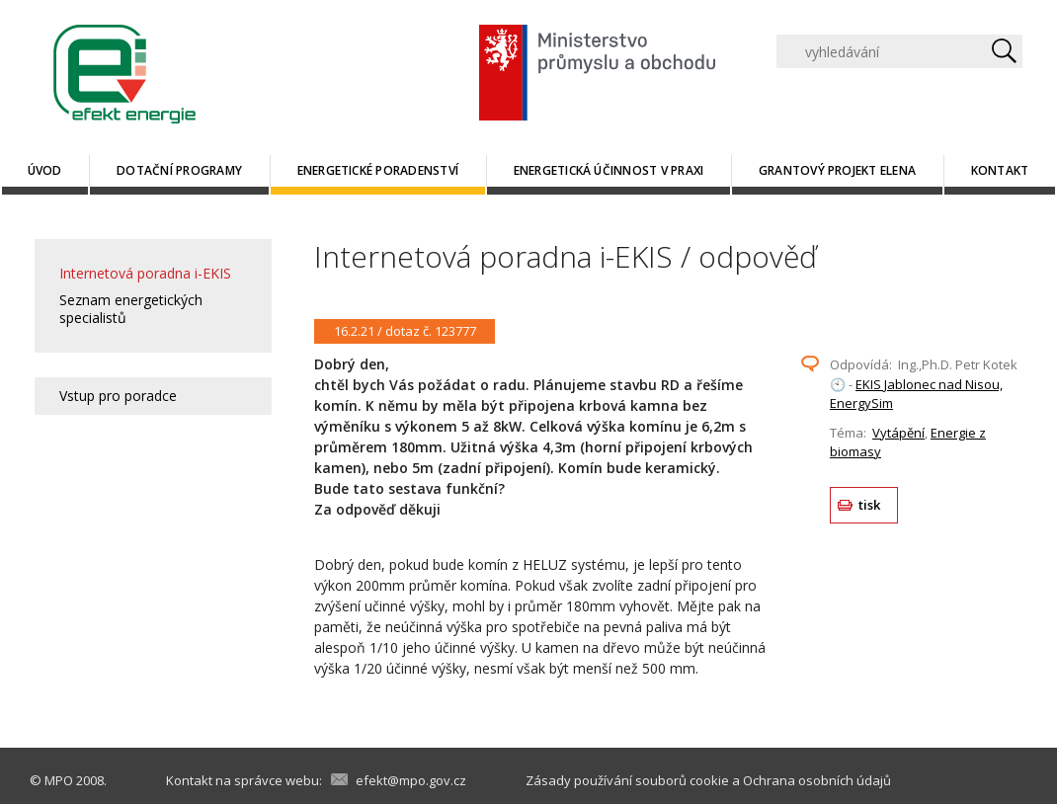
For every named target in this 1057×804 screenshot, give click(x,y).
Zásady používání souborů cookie (627, 780)
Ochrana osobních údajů (817, 780)
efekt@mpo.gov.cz (411, 780)
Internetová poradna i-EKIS (145, 273)
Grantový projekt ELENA (837, 170)
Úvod (45, 170)
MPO (58, 780)
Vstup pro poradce (118, 395)
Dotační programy (179, 170)
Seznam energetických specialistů (131, 308)
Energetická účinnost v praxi (609, 170)
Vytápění (898, 433)
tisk (869, 505)
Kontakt (1000, 170)
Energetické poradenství (378, 170)
